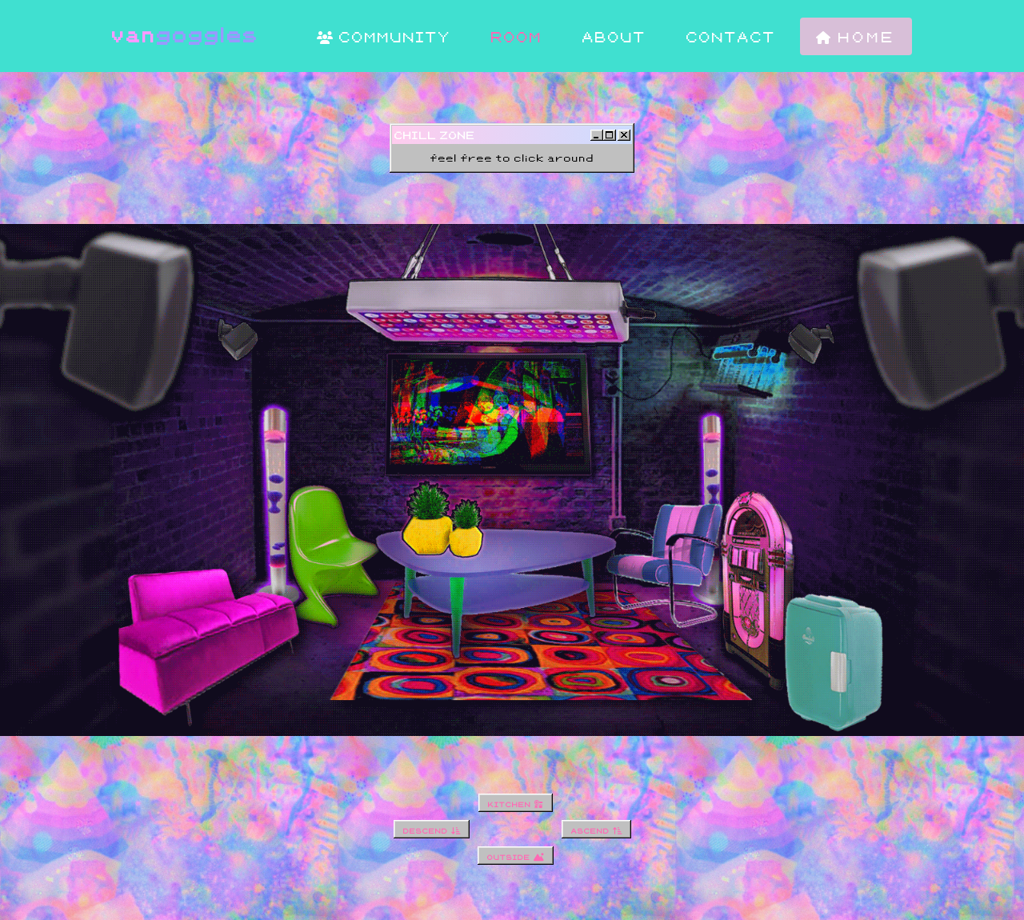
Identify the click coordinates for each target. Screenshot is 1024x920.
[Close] (624, 135)
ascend (596, 829)
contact (731, 36)
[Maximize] (609, 135)
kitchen (515, 803)
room (516, 36)
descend (431, 829)
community (384, 36)
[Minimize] (596, 135)
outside (515, 855)
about (614, 36)
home (856, 36)
